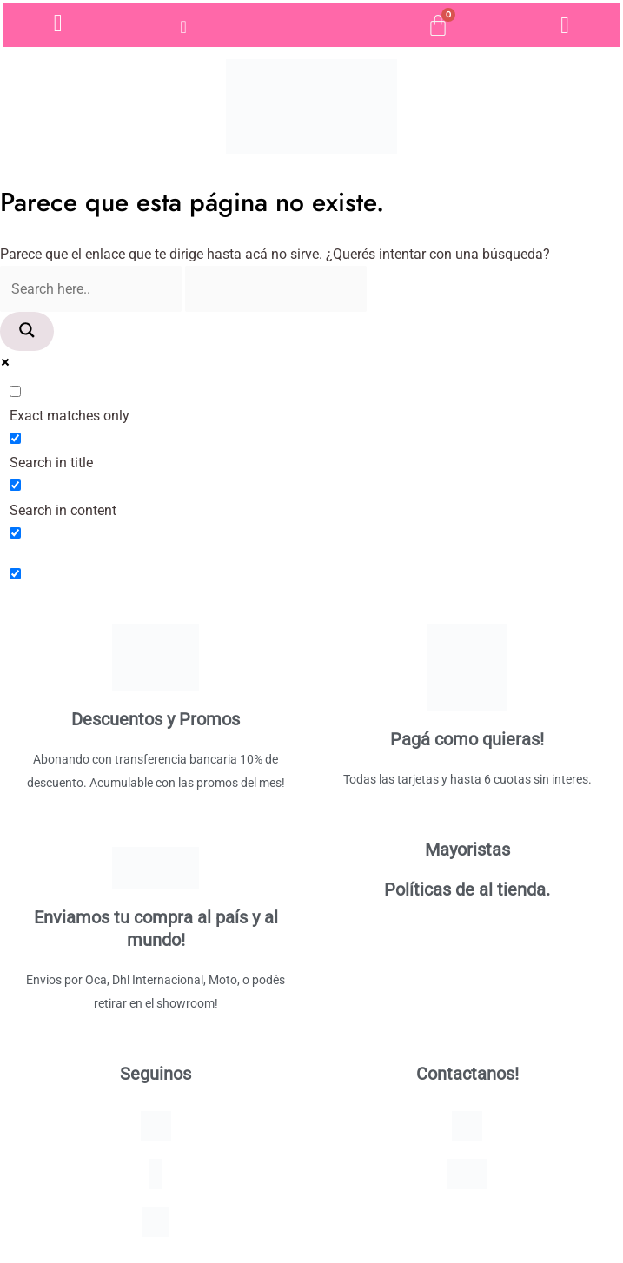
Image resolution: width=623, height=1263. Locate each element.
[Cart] (438, 25)
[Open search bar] (311, 25)
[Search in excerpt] (15, 533)
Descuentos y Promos (155, 719)
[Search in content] (15, 485)
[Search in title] (15, 438)
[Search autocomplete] (276, 289)
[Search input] (91, 289)
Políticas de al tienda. (467, 889)
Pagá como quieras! (467, 739)
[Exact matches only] (15, 391)
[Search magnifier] (27, 331)
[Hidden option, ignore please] (15, 573)
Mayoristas (467, 849)
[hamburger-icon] (184, 27)
